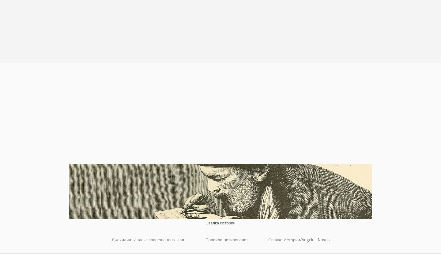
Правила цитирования (227, 239)
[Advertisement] (220, 118)
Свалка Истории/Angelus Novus (299, 239)
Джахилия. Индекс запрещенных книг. (148, 239)
